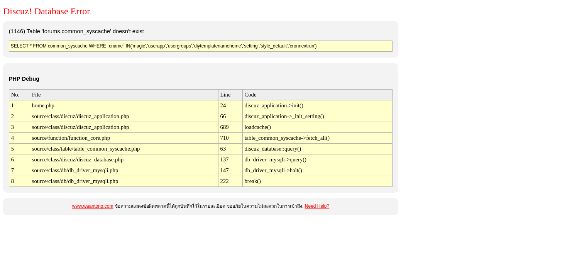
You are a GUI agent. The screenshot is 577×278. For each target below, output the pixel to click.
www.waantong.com (92, 206)
